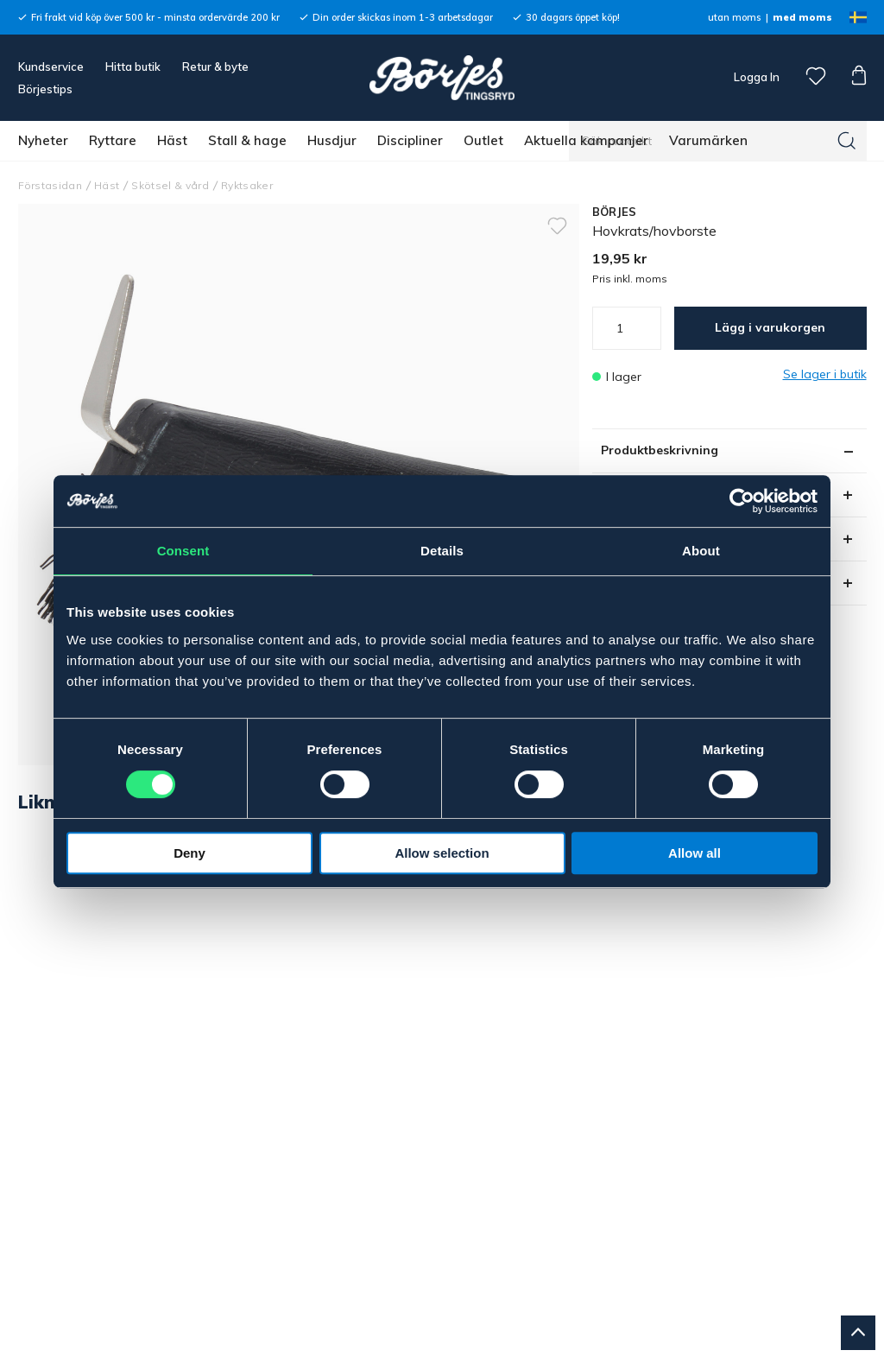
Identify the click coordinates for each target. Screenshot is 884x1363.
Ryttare (112, 140)
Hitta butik (133, 66)
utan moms (734, 17)
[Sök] (847, 141)
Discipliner (410, 140)
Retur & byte (215, 66)
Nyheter (43, 140)
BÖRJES (614, 212)
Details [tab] (442, 550)
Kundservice (51, 66)
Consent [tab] (183, 550)
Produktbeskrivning (659, 450)
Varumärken (708, 140)
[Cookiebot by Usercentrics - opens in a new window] (742, 501)
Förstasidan (50, 185)
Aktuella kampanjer (586, 140)
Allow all (694, 853)
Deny (189, 853)
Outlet (483, 140)
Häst (172, 140)
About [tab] (701, 550)
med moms (802, 17)
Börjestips (45, 89)
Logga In (755, 77)
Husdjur (332, 140)
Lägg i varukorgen (770, 327)
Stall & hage (247, 140)
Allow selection (442, 853)
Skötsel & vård (170, 185)
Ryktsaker (247, 185)
